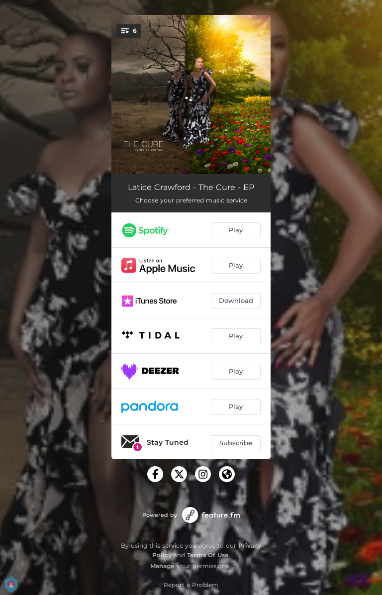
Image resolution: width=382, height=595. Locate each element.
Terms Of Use (208, 555)
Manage (162, 566)
